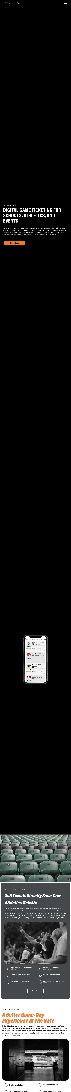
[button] (14, 243)
